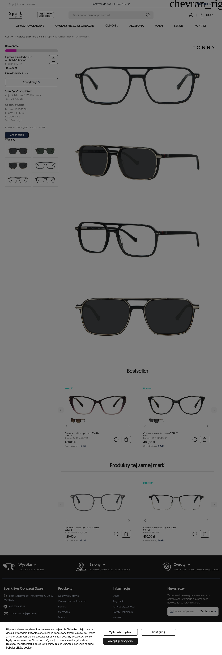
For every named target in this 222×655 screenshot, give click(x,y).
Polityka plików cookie (18, 647)
